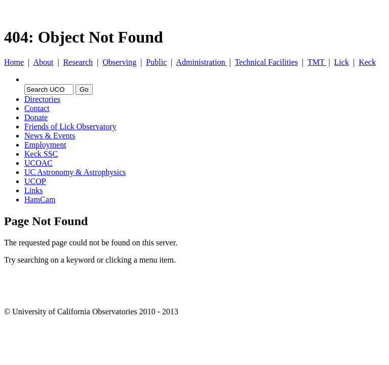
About (43, 62)
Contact (37, 108)
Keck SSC (41, 154)
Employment (45, 144)
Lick (341, 62)
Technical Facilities (266, 62)
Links (33, 190)
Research (78, 62)
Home (14, 62)
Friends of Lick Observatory (70, 126)
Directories (42, 99)
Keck (367, 62)
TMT (316, 62)
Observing (119, 62)
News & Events (49, 135)
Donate (36, 117)
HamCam (39, 199)
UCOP (35, 181)
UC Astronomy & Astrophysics (75, 172)
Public (156, 62)
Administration (201, 62)
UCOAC (38, 163)
